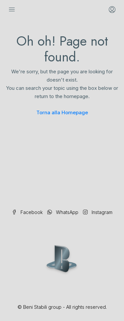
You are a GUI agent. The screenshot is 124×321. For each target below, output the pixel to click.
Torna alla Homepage (62, 112)
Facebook (27, 212)
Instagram (97, 212)
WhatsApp (62, 212)
